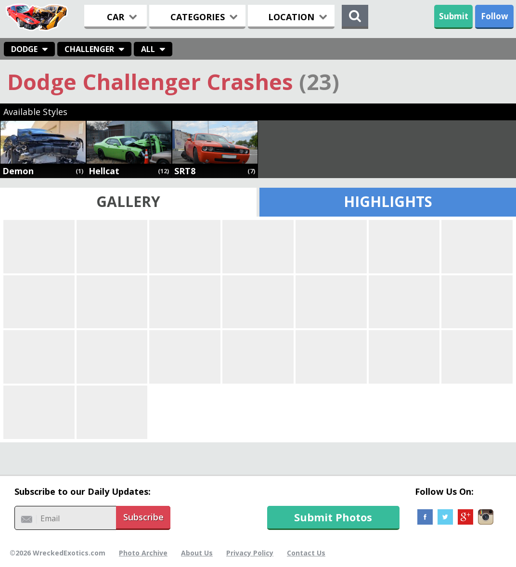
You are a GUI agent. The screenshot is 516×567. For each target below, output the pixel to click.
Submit (453, 16)
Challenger (89, 49)
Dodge (24, 49)
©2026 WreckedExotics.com (57, 552)
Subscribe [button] (143, 517)
